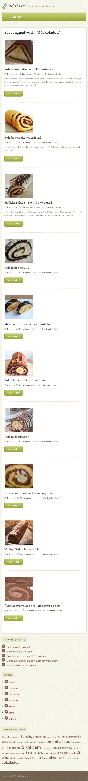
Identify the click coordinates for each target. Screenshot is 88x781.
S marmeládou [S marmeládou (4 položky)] (34, 752)
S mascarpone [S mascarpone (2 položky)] (51, 752)
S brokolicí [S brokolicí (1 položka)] (49, 737)
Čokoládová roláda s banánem (25, 380)
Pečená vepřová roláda (19, 646)
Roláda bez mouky (16, 267)
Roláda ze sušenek (16, 436)
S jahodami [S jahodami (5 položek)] (14, 747)
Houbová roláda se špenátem (22, 665)
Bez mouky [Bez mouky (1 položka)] (6, 737)
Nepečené (14, 688)
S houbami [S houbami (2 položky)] (76, 742)
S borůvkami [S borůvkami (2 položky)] (39, 736)
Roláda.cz (17, 6)
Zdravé (12, 718)
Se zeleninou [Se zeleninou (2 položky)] (39, 742)
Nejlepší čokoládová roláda (22, 549)
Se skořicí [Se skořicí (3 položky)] (58, 736)
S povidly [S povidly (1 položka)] (28, 758)
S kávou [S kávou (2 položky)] (72, 748)
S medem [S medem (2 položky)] (73, 752)
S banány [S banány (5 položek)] (26, 736)
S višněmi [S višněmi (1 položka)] (62, 758)
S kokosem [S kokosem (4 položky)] (61, 747)
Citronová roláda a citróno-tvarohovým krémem (32, 660)
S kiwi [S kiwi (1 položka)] (52, 748)
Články (12, 682)
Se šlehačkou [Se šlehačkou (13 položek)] (58, 741)
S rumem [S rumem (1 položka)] (35, 758)
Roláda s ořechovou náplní (22, 137)
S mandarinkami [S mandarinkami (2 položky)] (17, 752)
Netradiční (14, 694)
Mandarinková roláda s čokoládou (28, 324)
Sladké (12, 706)
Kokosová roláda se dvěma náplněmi (29, 493)
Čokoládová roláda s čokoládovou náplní (32, 605)
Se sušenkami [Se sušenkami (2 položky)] (71, 736)
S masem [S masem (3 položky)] (63, 752)
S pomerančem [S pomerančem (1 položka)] (19, 758)
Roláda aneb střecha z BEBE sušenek (28, 69)
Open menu (17, 16)
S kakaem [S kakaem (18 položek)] (31, 747)
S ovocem (13, 700)
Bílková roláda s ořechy (19, 651)
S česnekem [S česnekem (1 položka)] (71, 758)
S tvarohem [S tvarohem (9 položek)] (48, 757)
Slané (11, 712)
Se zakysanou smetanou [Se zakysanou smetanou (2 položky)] (21, 742)
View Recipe (13, 93)
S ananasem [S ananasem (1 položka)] (15, 737)
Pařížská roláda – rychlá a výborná (28, 202)
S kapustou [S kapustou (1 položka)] (45, 748)
